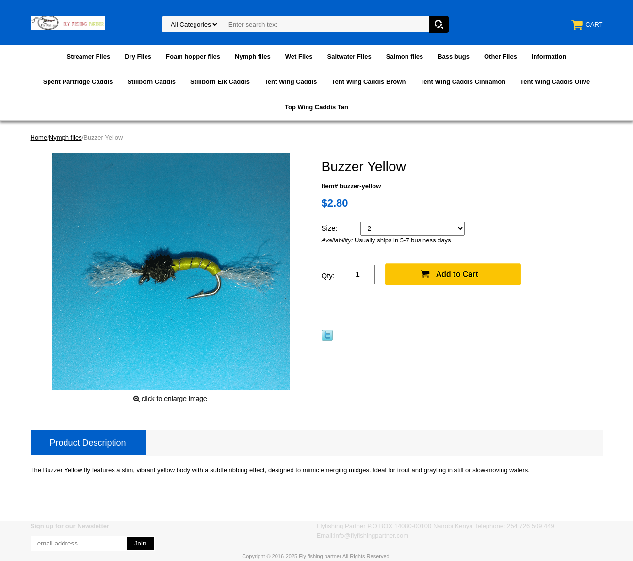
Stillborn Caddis (151, 81)
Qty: (328, 276)
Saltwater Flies (349, 56)
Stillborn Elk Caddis (220, 81)
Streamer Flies (89, 56)
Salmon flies (404, 56)
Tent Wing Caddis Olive (555, 81)
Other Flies (500, 56)
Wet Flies (299, 56)
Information (549, 56)
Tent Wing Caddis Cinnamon (462, 81)
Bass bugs (454, 56)
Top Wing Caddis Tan (316, 107)
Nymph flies (253, 56)
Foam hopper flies (193, 56)
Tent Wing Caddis (290, 81)
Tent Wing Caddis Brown (369, 81)
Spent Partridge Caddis (78, 81)
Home (39, 137)
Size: (331, 228)
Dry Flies (138, 56)
